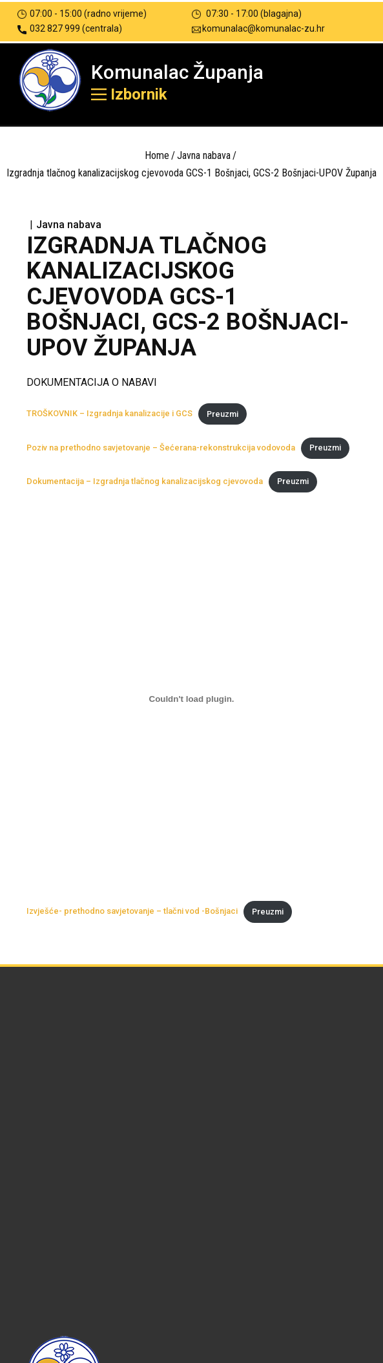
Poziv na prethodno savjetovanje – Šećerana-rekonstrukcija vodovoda (160, 447)
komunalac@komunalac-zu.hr (258, 28)
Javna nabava (204, 155)
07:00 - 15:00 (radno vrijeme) (82, 13)
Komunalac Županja (177, 72)
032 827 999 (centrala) (69, 28)
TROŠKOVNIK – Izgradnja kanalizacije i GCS (109, 414)
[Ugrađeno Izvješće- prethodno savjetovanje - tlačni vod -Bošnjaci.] (191, 699)
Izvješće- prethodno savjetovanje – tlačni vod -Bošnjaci (132, 911)
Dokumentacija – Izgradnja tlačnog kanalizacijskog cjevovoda (144, 481)
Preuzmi (222, 414)
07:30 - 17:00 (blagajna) (247, 13)
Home (157, 155)
